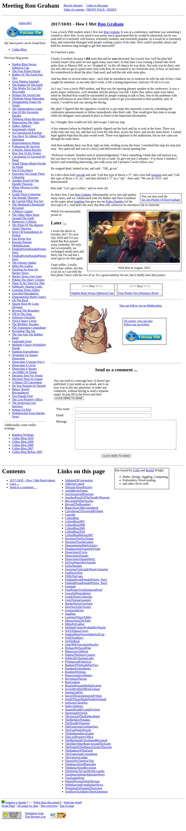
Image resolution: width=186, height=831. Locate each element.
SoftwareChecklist (76, 711)
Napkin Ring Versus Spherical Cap (24, 66)
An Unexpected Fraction (27, 132)
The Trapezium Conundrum (29, 327)
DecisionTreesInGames (79, 550)
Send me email (73, 811)
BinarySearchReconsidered (81, 516)
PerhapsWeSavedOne (78, 656)
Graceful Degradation (25, 293)
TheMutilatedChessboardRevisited (86, 748)
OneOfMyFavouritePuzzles (82, 653)
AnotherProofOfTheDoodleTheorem (87, 506)
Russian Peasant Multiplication (22, 244)
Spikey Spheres (21, 125)
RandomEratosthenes (78, 677)
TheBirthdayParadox (77, 728)
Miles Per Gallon (22, 266)
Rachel (150, 478)
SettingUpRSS (74, 701)
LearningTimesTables (78, 625)
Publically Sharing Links (27, 286)
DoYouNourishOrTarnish (80, 571)
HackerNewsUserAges (79, 612)
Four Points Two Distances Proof (139, 293)
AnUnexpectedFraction (79, 502)
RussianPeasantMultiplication (83, 694)
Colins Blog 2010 (22, 438)
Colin (136, 478)
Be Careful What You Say (27, 201)
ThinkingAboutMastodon (80, 772)
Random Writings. (23, 434)
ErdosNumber (73, 574)
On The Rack (20, 300)
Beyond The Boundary (26, 310)
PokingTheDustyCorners (80, 663)
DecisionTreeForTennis (79, 547)
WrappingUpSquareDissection (83, 796)
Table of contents (74, 9)
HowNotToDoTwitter (78, 615)
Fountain (70, 595)
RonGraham (72, 690)
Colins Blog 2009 (22, 441)
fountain (156, 174)
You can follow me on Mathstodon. (141, 305)
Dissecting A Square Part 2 (28, 361)
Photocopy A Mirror (24, 221)
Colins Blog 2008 (22, 445)
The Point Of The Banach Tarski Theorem (27, 226)
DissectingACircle (76, 560)
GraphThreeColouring (78, 605)
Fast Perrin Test (21, 238)
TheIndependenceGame (79, 742)
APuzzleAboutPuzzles (78, 495)
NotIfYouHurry (74, 646)
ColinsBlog (72, 526)
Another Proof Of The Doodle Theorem (25, 182)
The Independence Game (27, 108)
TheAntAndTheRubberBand (82, 725)
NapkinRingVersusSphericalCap (84, 642)
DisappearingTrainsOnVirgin (82, 557)
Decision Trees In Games (27, 379)
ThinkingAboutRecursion (80, 776)
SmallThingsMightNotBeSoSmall (85, 707)
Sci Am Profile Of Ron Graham (162, 199)
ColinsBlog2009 (75, 536)
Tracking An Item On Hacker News (25, 271)
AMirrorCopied (74, 492)
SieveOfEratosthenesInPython (83, 704)
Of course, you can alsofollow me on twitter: (139, 322)
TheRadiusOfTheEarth (79, 759)
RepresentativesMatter (78, 683)
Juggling (70, 622)
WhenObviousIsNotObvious (82, 789)
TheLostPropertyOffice (79, 745)
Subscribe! (25, 23)
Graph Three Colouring (26, 194)
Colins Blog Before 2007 (27, 451)
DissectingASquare (77, 564)
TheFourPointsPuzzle (78, 738)
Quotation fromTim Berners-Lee (35, 823)
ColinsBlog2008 (75, 533)
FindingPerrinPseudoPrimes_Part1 (86, 588)
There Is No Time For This (28, 283)
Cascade (70, 523)
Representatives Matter (26, 143)
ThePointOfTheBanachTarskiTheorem (88, 755)
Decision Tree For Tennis (27, 375)
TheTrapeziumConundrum (81, 762)
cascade (80, 174)
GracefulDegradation (78, 601)
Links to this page (97, 5)
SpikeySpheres (74, 714)
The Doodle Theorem (25, 197)
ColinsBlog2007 (75, 530)
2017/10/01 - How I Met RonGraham (32, 489)
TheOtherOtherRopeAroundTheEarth (88, 752)
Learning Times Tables (26, 290)
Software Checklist (23, 317)
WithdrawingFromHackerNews (84, 793)
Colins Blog (19, 49)
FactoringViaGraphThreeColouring (86, 577)
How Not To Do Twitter (26, 153)
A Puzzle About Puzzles (26, 149)
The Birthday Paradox (25, 324)
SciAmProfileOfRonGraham (82, 697)
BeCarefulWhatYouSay (79, 509)
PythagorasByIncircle (78, 670)
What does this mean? (46, 811)
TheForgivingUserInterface (81, 735)
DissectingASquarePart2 (80, 567)
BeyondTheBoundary (78, 512)
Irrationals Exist (22, 341)
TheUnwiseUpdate (76, 766)
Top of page (67, 814)
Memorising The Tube (25, 122)
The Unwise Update (24, 262)
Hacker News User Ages (27, 276)
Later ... (14, 492)
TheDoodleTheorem (77, 731)
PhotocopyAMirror (76, 660)
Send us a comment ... (23, 495)
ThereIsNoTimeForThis (79, 769)
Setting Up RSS (21, 409)
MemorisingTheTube (78, 629)
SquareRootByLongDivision (82, 718)
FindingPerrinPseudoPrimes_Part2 (86, 591)
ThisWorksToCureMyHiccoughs (85, 779)
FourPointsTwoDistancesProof (83, 598)
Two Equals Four (22, 396)
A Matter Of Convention (27, 382)
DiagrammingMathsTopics (81, 554)
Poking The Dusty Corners (28, 279)
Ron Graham (110, 23)
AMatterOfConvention (79, 489)
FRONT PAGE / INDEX (101, 9)
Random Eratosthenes (25, 351)
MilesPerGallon (74, 632)
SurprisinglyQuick (76, 721)
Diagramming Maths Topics (29, 296)
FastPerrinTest (74, 581)
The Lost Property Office (27, 399)
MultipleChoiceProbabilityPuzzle (85, 636)
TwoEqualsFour (74, 786)
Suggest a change (15, 811)
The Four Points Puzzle (26, 71)
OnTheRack (72, 649)
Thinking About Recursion (28, 119)
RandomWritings (75, 680)
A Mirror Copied (22, 211)
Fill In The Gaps (22, 314)
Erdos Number (115, 201)
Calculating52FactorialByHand (84, 519)
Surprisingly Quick (23, 129)
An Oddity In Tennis (24, 372)
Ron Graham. (112, 32)
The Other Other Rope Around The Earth (25, 216)
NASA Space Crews (24, 320)
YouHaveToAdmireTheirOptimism (86, 800)
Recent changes (73, 5)
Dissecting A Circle (24, 365)
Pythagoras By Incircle (26, 146)
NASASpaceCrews (76, 639)
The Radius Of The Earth (27, 84)
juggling (79, 201)
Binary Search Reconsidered (20, 391)
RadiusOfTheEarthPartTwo (81, 673)
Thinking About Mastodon (28, 98)
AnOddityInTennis (76, 499)
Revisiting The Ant (23, 331)
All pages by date (27, 814)
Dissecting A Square (24, 368)
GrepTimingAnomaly (78, 608)
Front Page (8, 814)
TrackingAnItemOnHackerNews (85, 783)
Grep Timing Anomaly (26, 81)
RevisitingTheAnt (76, 687)
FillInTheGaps (74, 584)
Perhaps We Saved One (26, 95)
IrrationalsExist (74, 618)
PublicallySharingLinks (79, 666)
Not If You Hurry (22, 170)
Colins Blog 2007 (22, 448)
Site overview (49, 814)
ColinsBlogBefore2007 (79, 543)
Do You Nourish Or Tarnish (29, 385)
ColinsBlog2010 (75, 540)
